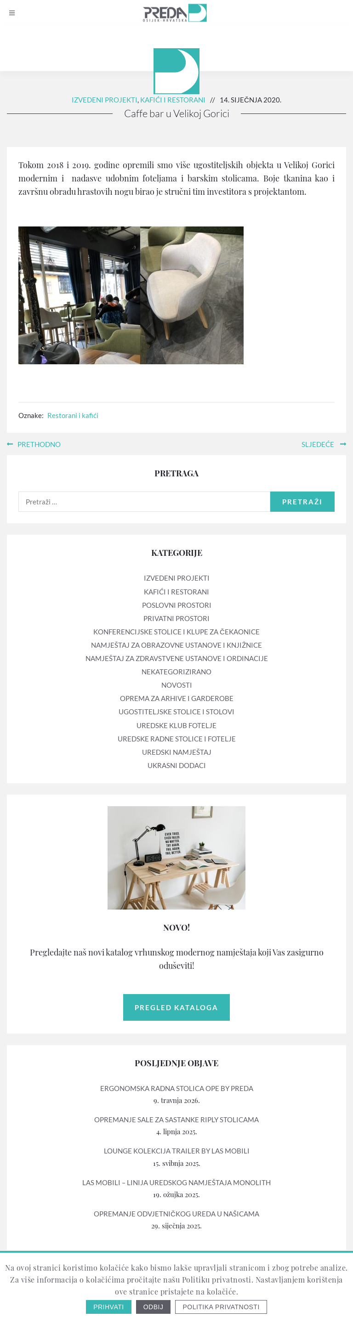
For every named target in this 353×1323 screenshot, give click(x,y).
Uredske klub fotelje (176, 725)
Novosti (176, 685)
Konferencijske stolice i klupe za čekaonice (176, 632)
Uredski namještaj (176, 752)
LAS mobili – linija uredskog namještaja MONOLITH (176, 1182)
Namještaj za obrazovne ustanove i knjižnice (176, 645)
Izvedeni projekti (104, 100)
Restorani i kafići (72, 415)
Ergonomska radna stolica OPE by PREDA (176, 1088)
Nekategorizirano (176, 671)
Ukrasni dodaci (177, 765)
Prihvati (108, 1307)
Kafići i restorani (172, 100)
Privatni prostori (176, 618)
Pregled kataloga (176, 1007)
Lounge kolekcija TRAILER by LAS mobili (177, 1151)
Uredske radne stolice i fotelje (177, 739)
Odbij (153, 1307)
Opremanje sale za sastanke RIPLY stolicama (176, 1119)
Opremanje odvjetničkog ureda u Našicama (176, 1214)
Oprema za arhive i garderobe (176, 698)
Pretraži (302, 502)
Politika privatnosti (220, 1307)
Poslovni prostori (176, 605)
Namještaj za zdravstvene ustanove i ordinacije (176, 658)
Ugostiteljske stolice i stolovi (176, 711)
